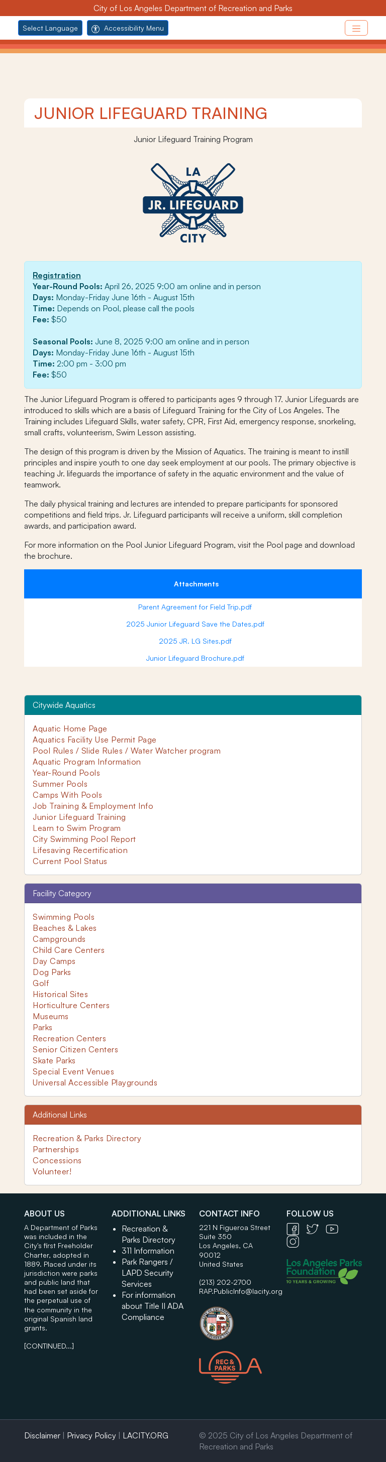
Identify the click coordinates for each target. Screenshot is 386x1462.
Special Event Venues (73, 1071)
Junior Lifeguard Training (79, 817)
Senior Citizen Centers (75, 1049)
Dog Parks (52, 972)
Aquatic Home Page (70, 728)
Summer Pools (60, 784)
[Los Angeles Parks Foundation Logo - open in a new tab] (326, 1271)
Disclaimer (42, 1435)
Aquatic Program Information (87, 762)
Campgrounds (59, 939)
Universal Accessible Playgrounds (95, 1082)
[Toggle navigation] (356, 28)
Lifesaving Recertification (80, 850)
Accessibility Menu (127, 28)
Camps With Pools (67, 795)
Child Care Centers (69, 950)
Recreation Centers (69, 1038)
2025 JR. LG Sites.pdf (196, 641)
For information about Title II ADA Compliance (152, 1306)
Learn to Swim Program (77, 828)
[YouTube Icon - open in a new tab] (334, 1228)
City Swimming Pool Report (84, 839)
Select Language (50, 28)
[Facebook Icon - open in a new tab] (296, 1228)
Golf (41, 983)
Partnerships (56, 1149)
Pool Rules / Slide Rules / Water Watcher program (127, 751)
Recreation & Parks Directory (87, 1138)
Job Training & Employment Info (93, 806)
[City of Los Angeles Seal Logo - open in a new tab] (236, 1318)
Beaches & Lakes (65, 928)
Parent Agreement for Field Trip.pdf (196, 606)
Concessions (57, 1160)
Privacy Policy (91, 1435)
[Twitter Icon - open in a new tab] (316, 1228)
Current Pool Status (70, 861)
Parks (43, 1027)
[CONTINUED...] (49, 1346)
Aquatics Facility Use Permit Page (95, 740)
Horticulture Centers (71, 1005)
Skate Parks (54, 1060)
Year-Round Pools (66, 773)
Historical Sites (60, 994)
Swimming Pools (63, 917)
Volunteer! (52, 1171)
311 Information (148, 1251)
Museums (51, 1016)
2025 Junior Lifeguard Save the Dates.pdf (196, 624)
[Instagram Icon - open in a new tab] (295, 1241)
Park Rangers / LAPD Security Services (147, 1273)
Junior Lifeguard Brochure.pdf (196, 658)
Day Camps (54, 961)
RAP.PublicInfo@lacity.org (240, 1291)
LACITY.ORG (145, 1435)
